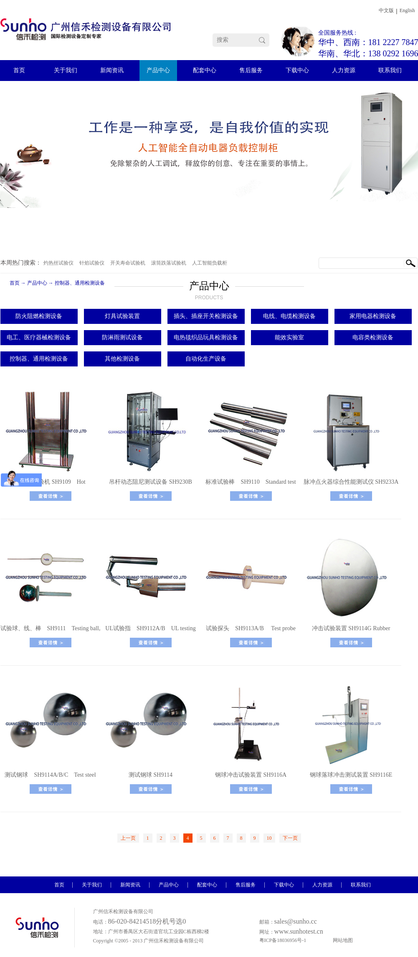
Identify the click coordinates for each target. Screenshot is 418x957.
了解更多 (50, 496)
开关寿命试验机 (127, 263)
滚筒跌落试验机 (168, 263)
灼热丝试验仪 (58, 263)
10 (269, 838)
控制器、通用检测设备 (80, 283)
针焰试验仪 (91, 263)
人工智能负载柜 (209, 263)
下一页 (290, 838)
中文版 (386, 10)
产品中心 (37, 283)
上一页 (128, 838)
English (407, 10)
